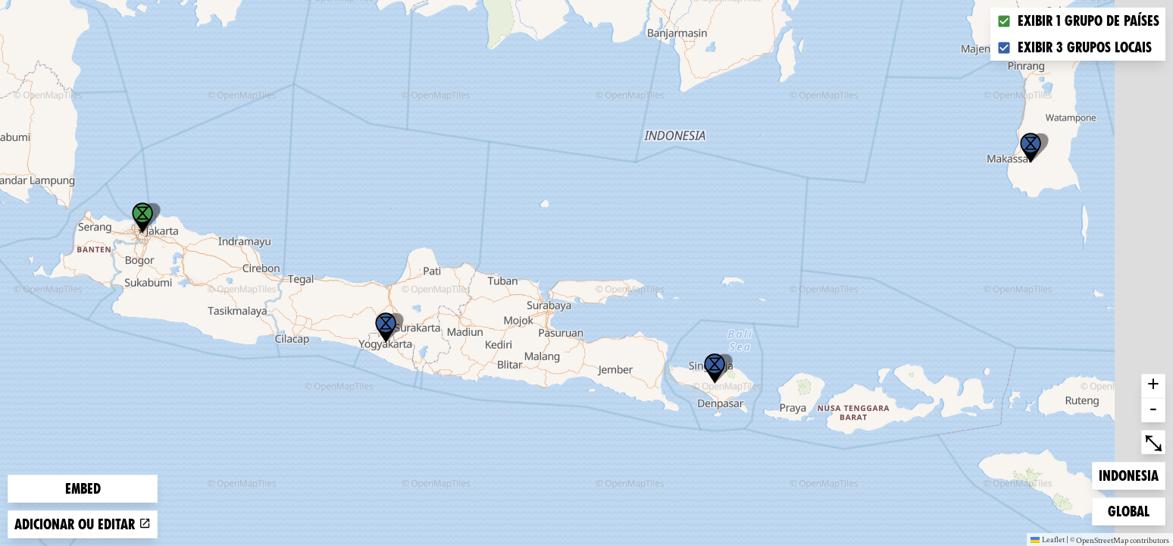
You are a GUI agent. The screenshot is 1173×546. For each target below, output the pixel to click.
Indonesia (1128, 474)
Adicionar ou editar (82, 524)
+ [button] (1153, 386)
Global (1132, 509)
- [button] (1153, 410)
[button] (386, 327)
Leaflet (1048, 539)
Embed (83, 489)
